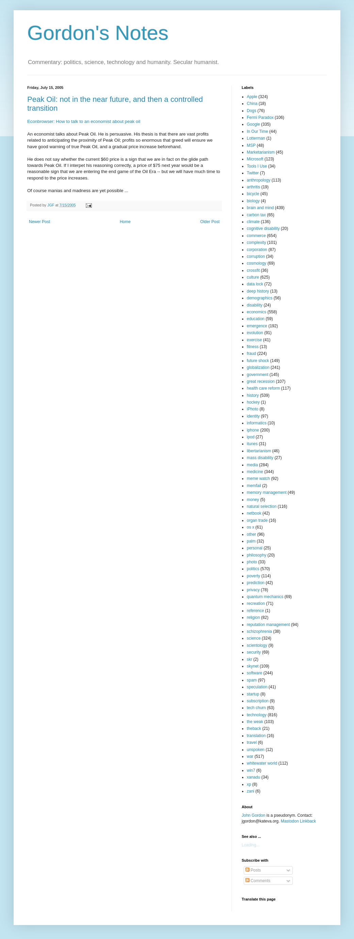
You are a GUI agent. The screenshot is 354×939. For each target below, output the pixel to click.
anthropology (258, 180)
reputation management (268, 624)
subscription (258, 701)
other (251, 534)
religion (253, 617)
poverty (253, 576)
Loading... (251, 845)
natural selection (261, 506)
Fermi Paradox (260, 117)
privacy (253, 590)
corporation (257, 249)
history (253, 395)
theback (254, 728)
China (252, 103)
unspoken (255, 749)
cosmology (256, 263)
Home (125, 221)
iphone (253, 430)
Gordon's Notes (97, 32)
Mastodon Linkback (298, 821)
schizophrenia (259, 631)
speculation (257, 687)
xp (249, 784)
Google (253, 124)
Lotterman (256, 138)
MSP (251, 145)
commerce (256, 235)
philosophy (256, 555)
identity (253, 416)
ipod (251, 437)
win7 (251, 770)
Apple (252, 96)
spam (252, 680)
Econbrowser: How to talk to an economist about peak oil (83, 121)
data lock (255, 284)
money (253, 499)
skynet (253, 666)
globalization (258, 367)
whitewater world (262, 763)
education (255, 318)
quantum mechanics (265, 596)
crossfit (253, 270)
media (252, 465)
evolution (255, 332)
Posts (253, 870)
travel (252, 742)
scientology (257, 645)
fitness (253, 346)
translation (256, 735)
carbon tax (256, 215)
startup (253, 694)
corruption (256, 256)
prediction (255, 582)
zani (250, 791)
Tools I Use (257, 166)
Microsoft (255, 159)
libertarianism (259, 451)
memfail (254, 485)
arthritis (253, 187)
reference (255, 610)
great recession (261, 381)
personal (254, 548)
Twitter (253, 173)
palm (251, 541)
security (254, 652)
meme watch (258, 478)
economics (256, 312)
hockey (253, 402)
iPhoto (252, 409)
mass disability (260, 457)
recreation (256, 603)
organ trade (257, 520)
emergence (257, 326)
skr (249, 659)
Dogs (251, 110)
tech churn (256, 707)
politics (253, 568)
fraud (251, 353)
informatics (257, 423)
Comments (257, 880)
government (257, 374)
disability (254, 305)
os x (250, 527)
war (250, 756)
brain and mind (260, 207)
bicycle (253, 193)
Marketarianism (261, 152)
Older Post (210, 221)
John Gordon (253, 815)
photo (252, 562)
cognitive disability (263, 228)
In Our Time (257, 131)
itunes (252, 443)
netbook (254, 513)
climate (253, 221)
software (254, 673)
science (254, 638)
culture (253, 277)
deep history (258, 291)
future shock (258, 360)
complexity (256, 242)
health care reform (263, 388)
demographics (259, 298)
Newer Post (39, 221)
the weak (255, 721)
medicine (255, 471)
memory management (267, 492)
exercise (254, 340)
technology (257, 715)
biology (253, 201)
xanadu (253, 777)
